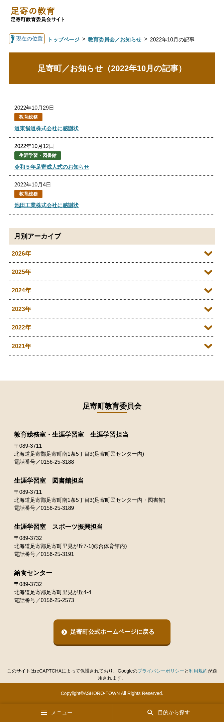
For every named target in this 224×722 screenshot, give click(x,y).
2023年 (21, 309)
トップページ (63, 39)
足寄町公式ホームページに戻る (112, 631)
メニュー (56, 713)
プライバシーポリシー (160, 671)
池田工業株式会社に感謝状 (46, 205)
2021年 (21, 346)
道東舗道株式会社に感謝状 (46, 128)
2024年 (21, 290)
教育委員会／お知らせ (114, 39)
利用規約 (198, 671)
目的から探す (168, 713)
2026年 (21, 253)
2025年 (21, 272)
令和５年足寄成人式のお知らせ (51, 167)
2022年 (21, 327)
